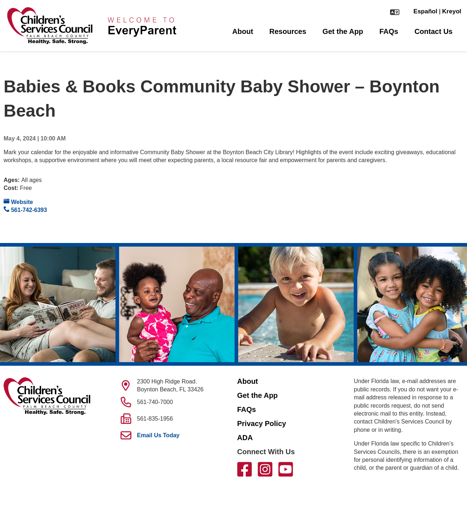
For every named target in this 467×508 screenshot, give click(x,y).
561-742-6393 (25, 209)
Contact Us (433, 31)
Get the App (343, 31)
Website (18, 201)
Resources (287, 31)
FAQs (388, 31)
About (242, 31)
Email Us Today (158, 435)
